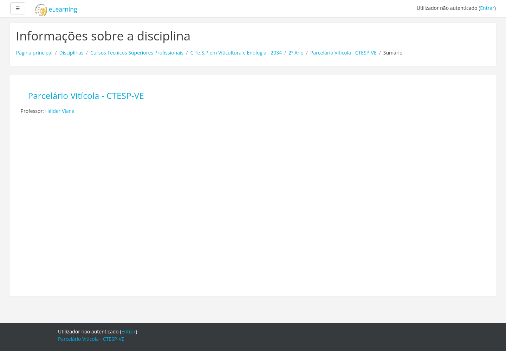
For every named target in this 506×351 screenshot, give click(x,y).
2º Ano (296, 52)
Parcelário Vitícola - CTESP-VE (343, 52)
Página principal (34, 52)
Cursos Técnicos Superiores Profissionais (136, 52)
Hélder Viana (59, 111)
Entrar (487, 8)
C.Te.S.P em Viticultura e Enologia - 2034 (236, 52)
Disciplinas (71, 52)
